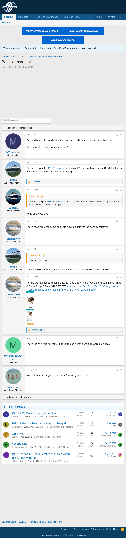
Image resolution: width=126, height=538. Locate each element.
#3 (121, 190)
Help (108, 529)
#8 (121, 369)
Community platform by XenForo (63, 535)
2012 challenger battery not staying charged (39, 423)
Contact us (66, 529)
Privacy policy (97, 529)
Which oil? (18, 433)
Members (23, 16)
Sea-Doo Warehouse (47, 16)
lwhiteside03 (17, 427)
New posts (7, 22)
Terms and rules (81, 529)
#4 (121, 221)
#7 (121, 338)
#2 (121, 162)
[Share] (117, 135)
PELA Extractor (56, 167)
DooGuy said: (35, 255)
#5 (121, 249)
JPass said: (34, 196)
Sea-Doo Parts (71, 16)
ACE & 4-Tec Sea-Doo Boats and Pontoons (54, 427)
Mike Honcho (17, 416)
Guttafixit (15, 437)
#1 (121, 134)
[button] (31, 17)
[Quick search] (26, 120)
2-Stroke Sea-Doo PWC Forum (51, 416)
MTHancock (10, 67)
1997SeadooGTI (19, 461)
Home (116, 529)
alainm (113, 425)
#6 (121, 277)
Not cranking (19, 443)
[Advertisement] (63, 93)
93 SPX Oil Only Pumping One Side (34, 413)
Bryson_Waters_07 (108, 435)
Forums (8, 16)
